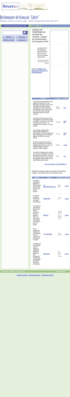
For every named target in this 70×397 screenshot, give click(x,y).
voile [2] (65, 134)
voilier (65, 145)
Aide (17, 271)
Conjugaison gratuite (47, 275)
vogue (67, 186)
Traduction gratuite (22, 275)
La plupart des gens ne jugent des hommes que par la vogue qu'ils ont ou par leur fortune (37, 186)
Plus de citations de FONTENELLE (55, 164)
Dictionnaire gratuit (34, 275)
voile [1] (65, 122)
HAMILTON (46, 199)
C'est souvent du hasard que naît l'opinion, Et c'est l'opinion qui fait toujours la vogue (37, 234)
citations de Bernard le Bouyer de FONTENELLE (39, 70)
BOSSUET (46, 254)
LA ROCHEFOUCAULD (49, 186)
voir (65, 156)
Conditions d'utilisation (8, 271)
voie (65, 108)
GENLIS (45, 215)
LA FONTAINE (47, 234)
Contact (22, 271)
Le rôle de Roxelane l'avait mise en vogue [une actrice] (36, 199)
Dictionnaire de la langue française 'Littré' (15, 25)
